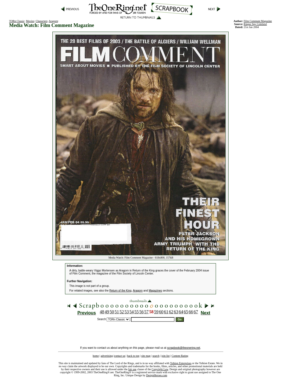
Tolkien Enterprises (181, 363)
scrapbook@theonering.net (183, 347)
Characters (41, 21)
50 (112, 311)
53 (127, 311)
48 (102, 311)
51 (117, 311)
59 (156, 311)
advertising (107, 355)
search (155, 355)
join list (165, 355)
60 (161, 311)
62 (171, 311)
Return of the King (120, 290)
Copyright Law (160, 369)
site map (146, 355)
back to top (133, 355)
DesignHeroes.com (156, 375)
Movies (30, 21)
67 (196, 311)
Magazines (155, 290)
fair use (132, 369)
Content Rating (180, 355)
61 (166, 311)
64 (181, 311)
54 (132, 311)
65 (186, 311)
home (96, 355)
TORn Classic (16, 21)
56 (141, 311)
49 (107, 311)
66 (191, 311)
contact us (119, 355)
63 (176, 311)
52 (122, 311)
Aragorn (53, 21)
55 (136, 311)
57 (146, 311)
